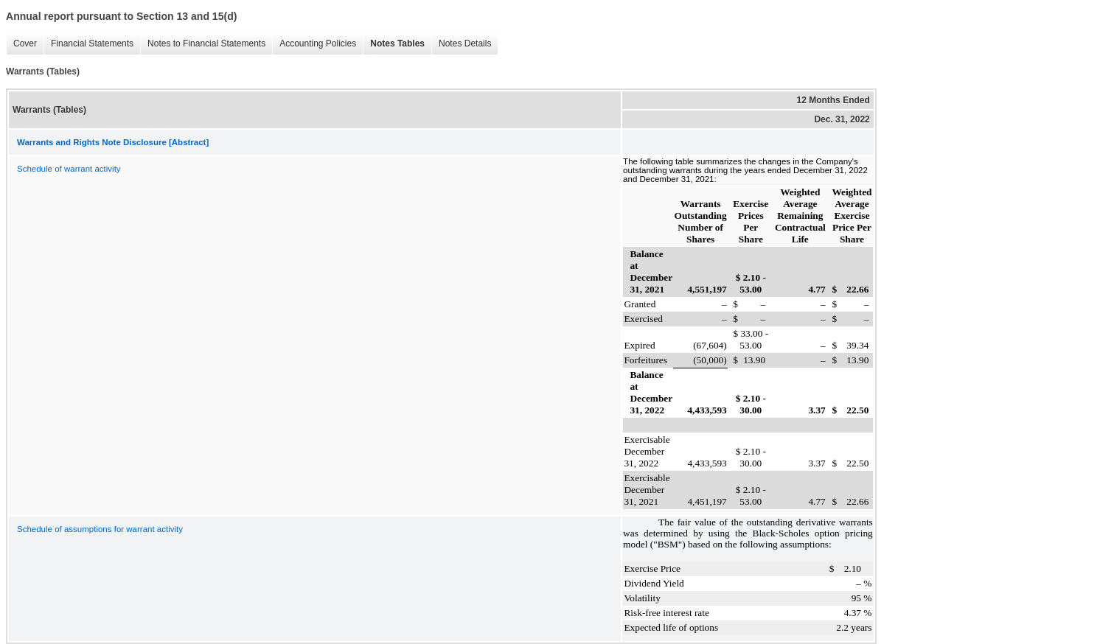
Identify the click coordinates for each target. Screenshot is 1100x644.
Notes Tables (394, 43)
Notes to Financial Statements (202, 43)
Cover (21, 43)
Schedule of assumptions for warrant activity (100, 529)
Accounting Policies (314, 43)
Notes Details (461, 43)
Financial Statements (88, 43)
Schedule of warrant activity (69, 168)
